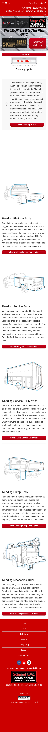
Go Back (24, 54)
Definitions (24, 634)
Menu (6, 3)
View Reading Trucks (27, 125)
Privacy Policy (24, 645)
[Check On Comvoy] (29, 663)
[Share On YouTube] (24, 663)
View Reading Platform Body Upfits (24, 252)
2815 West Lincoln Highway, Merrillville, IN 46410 (26, 12)
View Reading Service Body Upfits (24, 347)
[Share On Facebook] (19, 663)
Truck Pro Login (24, 655)
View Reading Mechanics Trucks (24, 614)
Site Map (24, 639)
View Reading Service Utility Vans (24, 438)
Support (24, 650)
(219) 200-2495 (39, 8)
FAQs (24, 629)
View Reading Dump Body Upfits (24, 526)
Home (24, 623)
